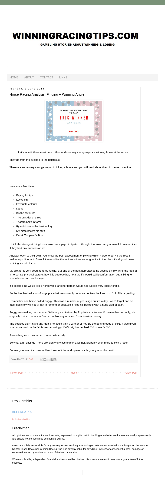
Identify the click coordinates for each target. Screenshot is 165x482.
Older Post (131, 372)
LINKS (63, 77)
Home (74, 372)
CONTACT (46, 77)
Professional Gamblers (21, 419)
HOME (14, 77)
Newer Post (16, 372)
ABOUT (29, 77)
